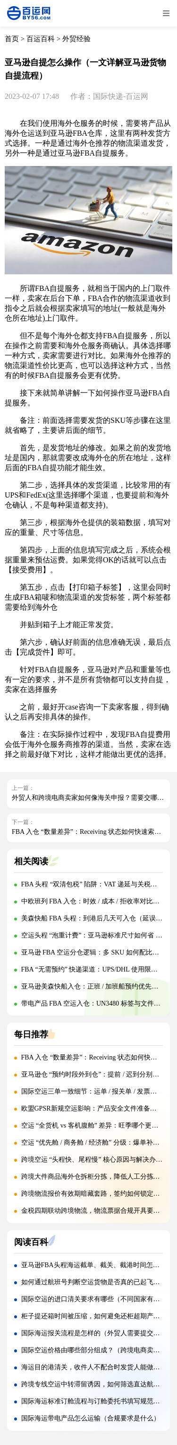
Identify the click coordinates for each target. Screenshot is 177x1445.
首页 (12, 39)
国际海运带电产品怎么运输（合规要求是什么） (90, 1418)
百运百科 (40, 39)
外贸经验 (76, 39)
